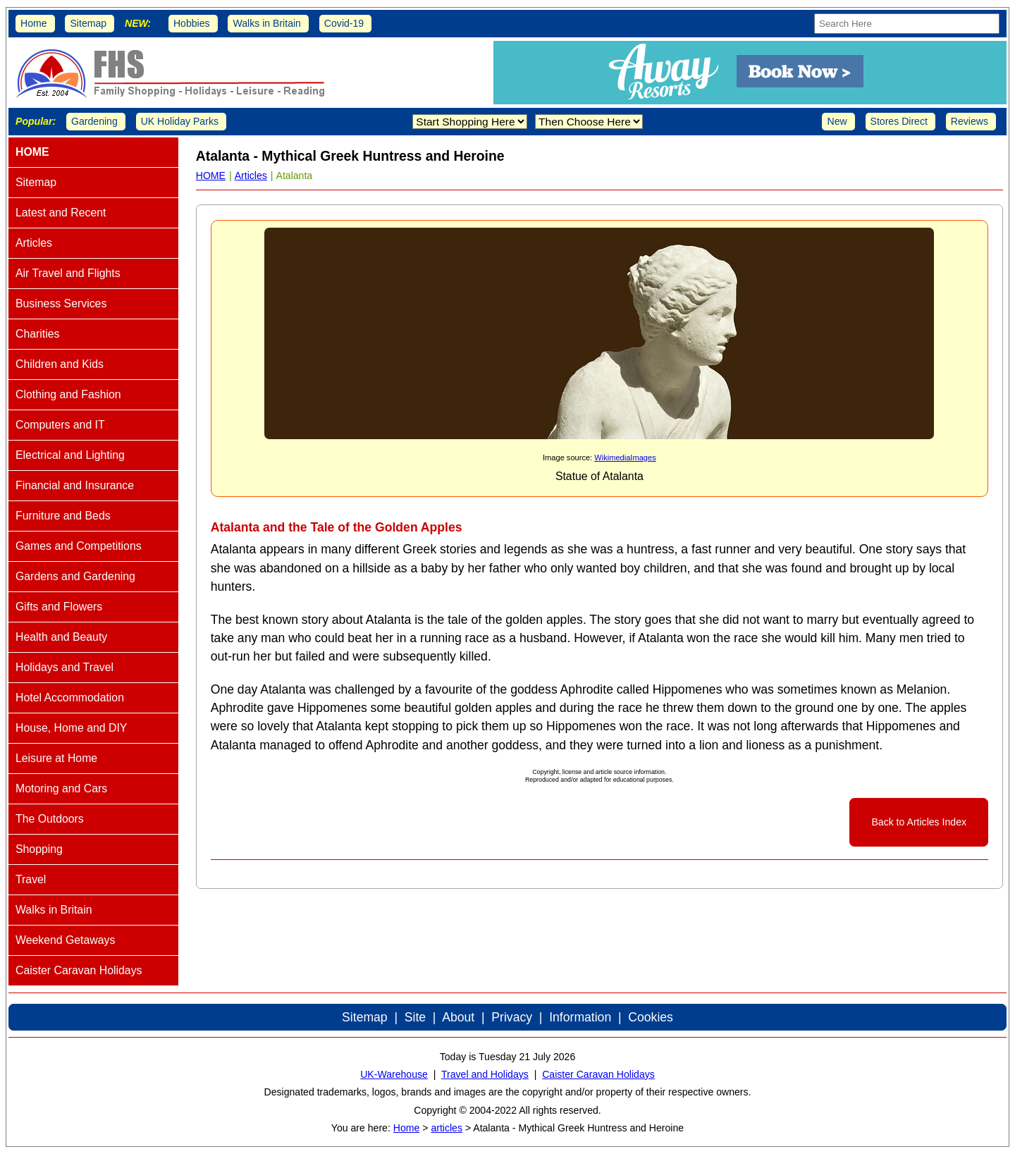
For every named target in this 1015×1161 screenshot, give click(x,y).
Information (580, 1017)
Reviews (969, 121)
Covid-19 (344, 23)
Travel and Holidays (485, 1074)
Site (415, 1017)
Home (33, 23)
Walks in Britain (267, 23)
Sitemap (88, 23)
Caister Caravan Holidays (598, 1074)
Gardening (94, 121)
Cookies (650, 1017)
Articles (251, 175)
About (458, 1017)
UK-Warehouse (394, 1074)
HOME (211, 175)
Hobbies (191, 23)
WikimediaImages (625, 457)
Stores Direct (899, 121)
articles (446, 1128)
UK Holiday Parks (180, 121)
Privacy (511, 1017)
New (837, 121)
